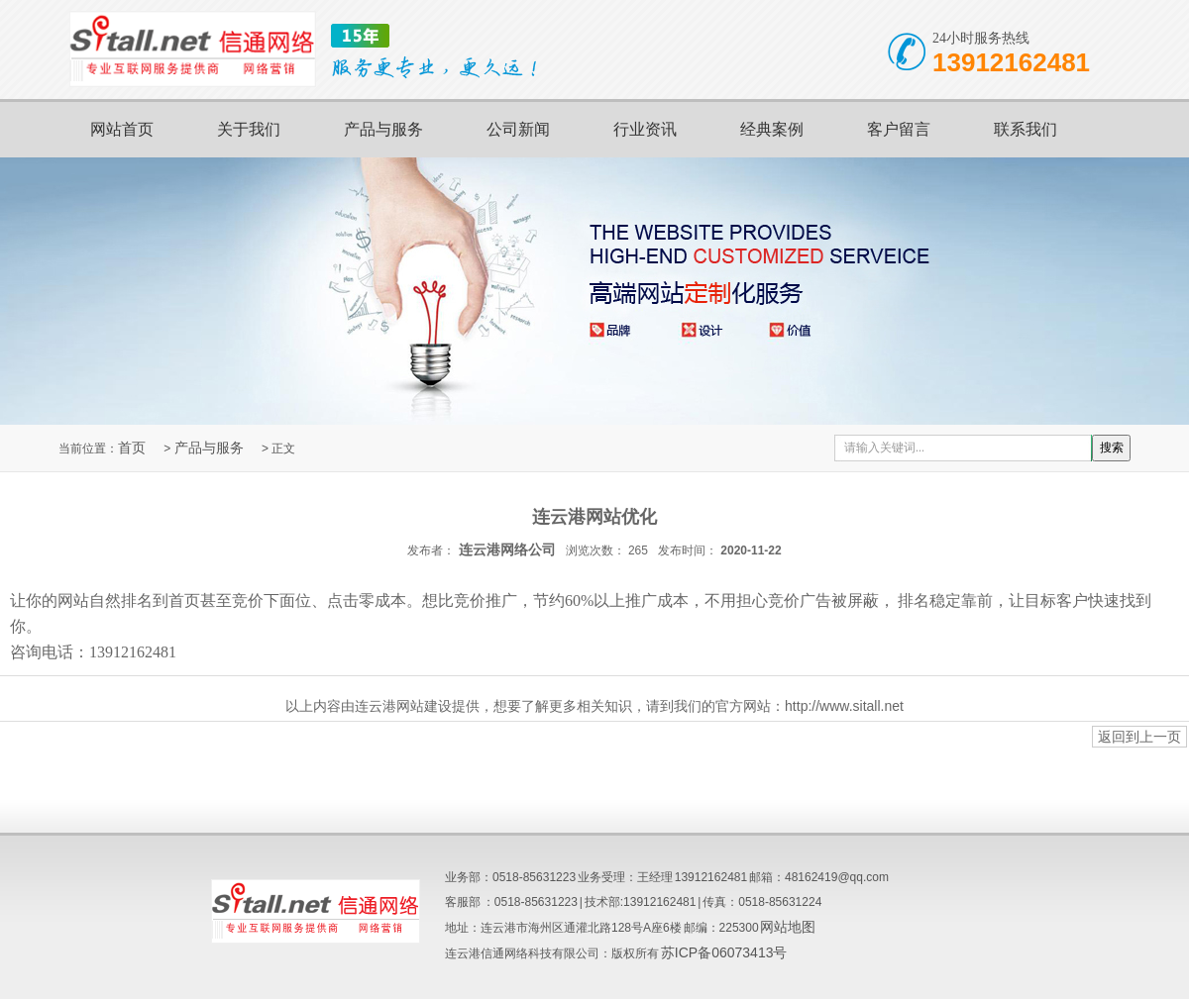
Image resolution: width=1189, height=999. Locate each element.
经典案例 (772, 129)
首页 (132, 447)
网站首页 (122, 129)
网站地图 (787, 927)
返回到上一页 (1139, 737)
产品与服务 (383, 129)
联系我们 (1025, 129)
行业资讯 (645, 129)
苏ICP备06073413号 (724, 952)
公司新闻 (518, 129)
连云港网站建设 (403, 706)
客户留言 (898, 129)
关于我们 (248, 129)
